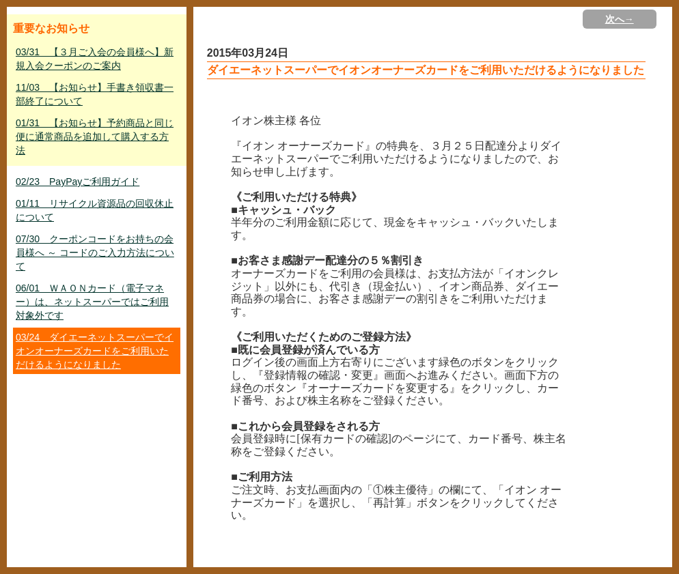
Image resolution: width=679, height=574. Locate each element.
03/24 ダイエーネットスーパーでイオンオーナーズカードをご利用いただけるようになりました (95, 351)
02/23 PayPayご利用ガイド (77, 181)
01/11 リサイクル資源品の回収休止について (95, 210)
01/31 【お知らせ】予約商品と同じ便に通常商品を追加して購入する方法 (95, 136)
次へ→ (619, 19)
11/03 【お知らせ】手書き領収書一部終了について (95, 94)
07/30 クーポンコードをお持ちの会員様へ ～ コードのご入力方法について (95, 252)
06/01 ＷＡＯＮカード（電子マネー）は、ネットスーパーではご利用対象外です (92, 302)
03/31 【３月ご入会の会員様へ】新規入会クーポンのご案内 (95, 58)
